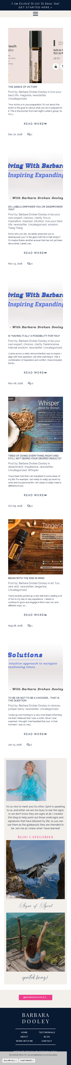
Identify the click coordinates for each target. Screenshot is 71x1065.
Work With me (24, 1041)
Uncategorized (17, 98)
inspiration (14, 221)
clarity (38, 217)
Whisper (33, 470)
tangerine (41, 586)
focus (46, 217)
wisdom (53, 224)
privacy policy (51, 1055)
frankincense (51, 344)
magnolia (25, 95)
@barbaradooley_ (35, 997)
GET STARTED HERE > (35, 7)
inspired (27, 221)
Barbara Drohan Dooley (33, 91)
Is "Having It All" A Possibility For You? (34, 335)
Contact (47, 1041)
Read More (35, 123)
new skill (13, 586)
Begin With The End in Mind (26, 578)
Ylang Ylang (15, 227)
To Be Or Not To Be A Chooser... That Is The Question (33, 699)
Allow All (9, 1061)
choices (28, 217)
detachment (15, 466)
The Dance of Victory (22, 86)
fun (57, 583)
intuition (39, 221)
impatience (31, 466)
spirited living (34, 978)
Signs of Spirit (36, 905)
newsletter (39, 95)
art (52, 583)
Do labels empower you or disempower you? (35, 208)
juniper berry (16, 709)
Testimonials (47, 1032)
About (24, 1037)
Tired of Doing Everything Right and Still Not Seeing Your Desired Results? (34, 457)
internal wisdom (18, 347)
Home (24, 1032)
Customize (26, 1061)
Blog (47, 1037)
